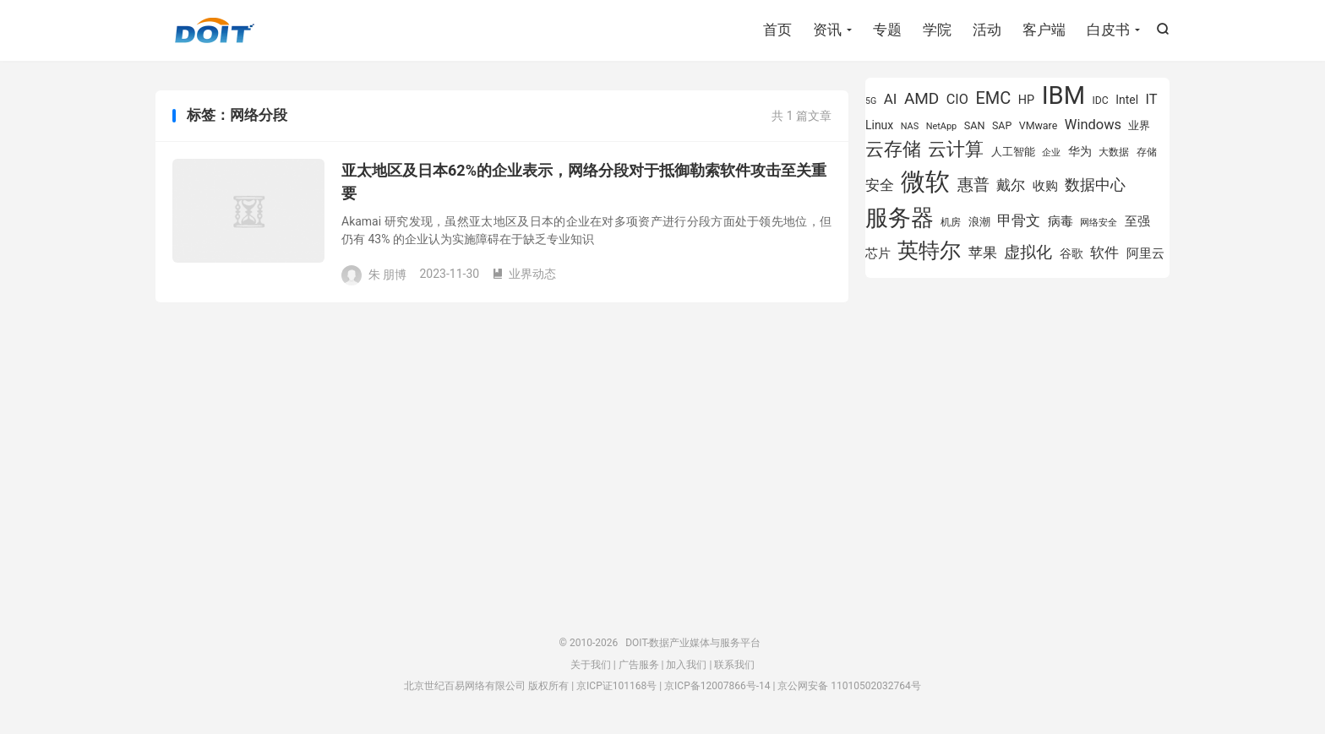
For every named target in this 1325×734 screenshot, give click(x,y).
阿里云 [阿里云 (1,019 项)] (1145, 253)
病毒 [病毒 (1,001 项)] (1060, 221)
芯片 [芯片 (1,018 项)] (878, 253)
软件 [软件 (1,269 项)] (1104, 252)
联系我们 (734, 665)
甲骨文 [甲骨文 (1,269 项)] (1018, 220)
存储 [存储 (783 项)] (1147, 152)
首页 (777, 29)
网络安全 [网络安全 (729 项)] (1098, 222)
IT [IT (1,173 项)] (1152, 99)
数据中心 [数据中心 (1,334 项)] (1095, 184)
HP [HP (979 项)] (1026, 100)
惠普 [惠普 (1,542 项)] (973, 184)
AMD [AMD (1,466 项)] (921, 98)
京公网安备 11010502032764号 (848, 686)
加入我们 (686, 665)
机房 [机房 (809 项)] (951, 221)
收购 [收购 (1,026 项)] (1045, 185)
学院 (937, 29)
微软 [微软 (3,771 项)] (925, 181)
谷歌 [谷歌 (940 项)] (1071, 253)
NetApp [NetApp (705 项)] (941, 126)
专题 (887, 29)
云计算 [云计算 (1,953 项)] (956, 149)
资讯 (827, 29)
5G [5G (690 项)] (870, 100)
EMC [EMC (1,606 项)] (993, 98)
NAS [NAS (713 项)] (910, 126)
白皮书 (1108, 29)
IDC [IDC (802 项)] (1101, 100)
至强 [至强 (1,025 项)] (1137, 221)
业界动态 (524, 273)
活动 (987, 29)
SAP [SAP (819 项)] (1001, 125)
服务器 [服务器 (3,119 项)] (899, 217)
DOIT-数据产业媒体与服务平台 (214, 30)
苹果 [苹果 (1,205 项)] (982, 252)
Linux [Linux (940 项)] (879, 125)
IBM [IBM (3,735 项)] (1063, 95)
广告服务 (639, 665)
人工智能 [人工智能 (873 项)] (1013, 151)
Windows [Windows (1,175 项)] (1093, 125)
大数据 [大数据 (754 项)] (1114, 152)
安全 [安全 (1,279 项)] (879, 185)
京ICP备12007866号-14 (717, 686)
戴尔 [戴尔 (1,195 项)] (1010, 185)
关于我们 (590, 665)
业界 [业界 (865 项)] (1139, 125)
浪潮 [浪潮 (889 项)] (979, 221)
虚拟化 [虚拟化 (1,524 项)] (1028, 252)
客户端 (1044, 29)
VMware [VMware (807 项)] (1038, 125)
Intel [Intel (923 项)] (1126, 99)
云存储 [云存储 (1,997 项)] (893, 149)
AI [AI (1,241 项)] (890, 98)
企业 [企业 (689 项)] (1051, 152)
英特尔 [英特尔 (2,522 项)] (929, 250)
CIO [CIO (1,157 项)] (957, 99)
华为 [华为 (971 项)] (1080, 151)
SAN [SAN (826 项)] (974, 125)
